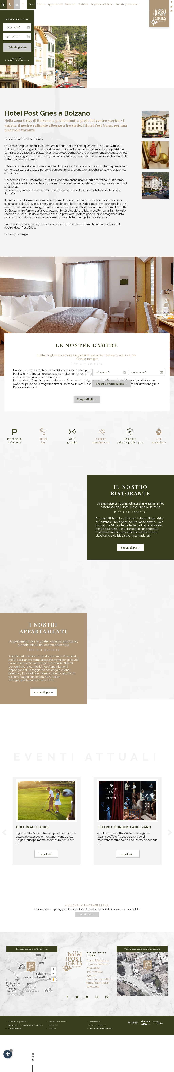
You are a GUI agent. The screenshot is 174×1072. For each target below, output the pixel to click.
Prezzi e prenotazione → (112, 383)
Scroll (33, 1058)
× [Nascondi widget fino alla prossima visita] (11, 1050)
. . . (46, 818)
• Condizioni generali (17, 1022)
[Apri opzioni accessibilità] (7, 1054)
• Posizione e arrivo (56, 1022)
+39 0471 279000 (17, 58)
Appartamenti (55, 4)
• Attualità (52, 1025)
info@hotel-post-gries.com (17, 60)
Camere (41, 4)
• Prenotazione (14, 1028)
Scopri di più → (87, 399)
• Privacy (51, 1028)
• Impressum (93, 1022)
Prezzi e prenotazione (127, 4)
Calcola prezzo (17, 47)
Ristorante (70, 4)
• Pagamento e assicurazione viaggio (24, 1025)
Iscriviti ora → (87, 914)
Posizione (83, 4)
